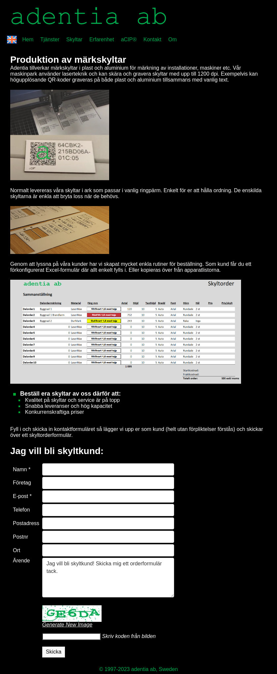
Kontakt (152, 39)
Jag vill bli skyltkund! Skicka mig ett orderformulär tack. (108, 577)
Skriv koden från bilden (128, 636)
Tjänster (49, 39)
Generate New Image (67, 624)
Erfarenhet (101, 39)
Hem (27, 39)
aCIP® (129, 39)
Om (172, 39)
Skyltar (74, 39)
